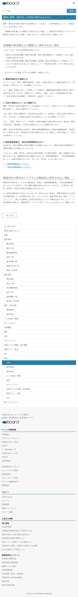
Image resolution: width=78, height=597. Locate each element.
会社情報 (5, 461)
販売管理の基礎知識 (10, 562)
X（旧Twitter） (8, 449)
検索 (71, 11)
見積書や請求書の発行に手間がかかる (17, 531)
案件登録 (10, 244)
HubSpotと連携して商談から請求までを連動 (19, 546)
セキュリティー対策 (10, 478)
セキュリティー (10, 341)
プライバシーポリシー (11, 438)
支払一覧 (10, 292)
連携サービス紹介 (9, 566)
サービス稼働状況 (9, 482)
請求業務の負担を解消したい (13, 538)
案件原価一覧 (12, 261)
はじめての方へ (10, 226)
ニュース (5, 501)
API (5, 354)
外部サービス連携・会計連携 (15, 345)
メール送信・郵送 (11, 319)
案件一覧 (10, 248)
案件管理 (7, 239)
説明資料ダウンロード (11, 467)
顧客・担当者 (12, 270)
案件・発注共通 (10, 305)
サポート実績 (7, 512)
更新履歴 (5, 504)
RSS (4, 457)
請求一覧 (10, 257)
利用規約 (5, 434)
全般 (6, 235)
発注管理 (7, 275)
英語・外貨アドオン (17, 90)
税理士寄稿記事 (8, 585)
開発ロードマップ (9, 508)
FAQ (6, 358)
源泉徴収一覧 (12, 297)
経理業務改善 (7, 570)
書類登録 (10, 310)
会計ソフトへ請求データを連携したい (17, 542)
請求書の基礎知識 (9, 559)
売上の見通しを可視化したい (13, 549)
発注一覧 (10, 283)
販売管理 (5, 581)
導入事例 (5, 523)
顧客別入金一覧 (13, 266)
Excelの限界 (7, 527)
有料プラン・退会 (11, 349)
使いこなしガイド (11, 402)
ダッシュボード (10, 323)
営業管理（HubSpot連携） (12, 577)
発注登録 (10, 279)
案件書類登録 (12, 253)
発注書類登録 (12, 288)
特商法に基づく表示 (10, 442)
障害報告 (5, 485)
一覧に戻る (9, 215)
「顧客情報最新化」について (17, 164)
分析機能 (7, 327)
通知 (6, 332)
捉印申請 (10, 314)
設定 (6, 336)
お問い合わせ (7, 497)
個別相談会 (6, 474)
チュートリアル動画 (10, 470)
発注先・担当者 (13, 301)
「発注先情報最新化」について (18, 167)
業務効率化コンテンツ (11, 555)
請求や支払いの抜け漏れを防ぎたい (16, 534)
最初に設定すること (12, 231)
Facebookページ (8, 453)
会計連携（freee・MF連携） (13, 574)
